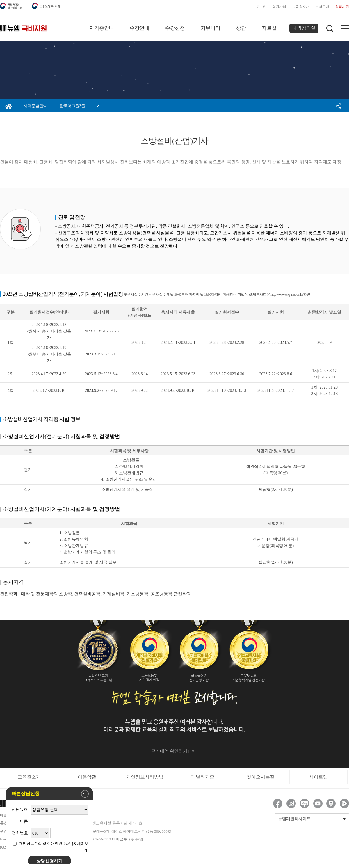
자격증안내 (101, 28)
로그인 (261, 7)
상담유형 (20, 809)
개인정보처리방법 (144, 776)
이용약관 (87, 776)
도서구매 (322, 7)
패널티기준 (202, 776)
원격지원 (342, 7)
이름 (24, 821)
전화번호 (20, 833)
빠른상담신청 (50, 794)
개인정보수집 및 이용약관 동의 (45, 843)
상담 (241, 28)
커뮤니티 (210, 28)
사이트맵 (318, 776)
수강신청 (175, 28)
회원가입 (279, 7)
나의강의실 (304, 27)
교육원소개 (300, 7)
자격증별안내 (35, 106)
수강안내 (139, 28)
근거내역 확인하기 (174, 751)
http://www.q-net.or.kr (286, 294)
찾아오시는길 (261, 776)
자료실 (269, 28)
